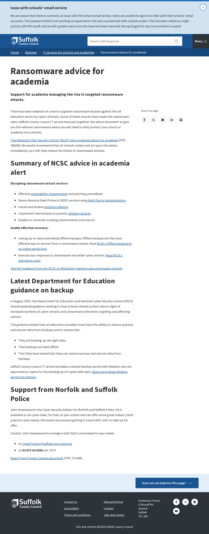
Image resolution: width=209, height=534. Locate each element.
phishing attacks (79, 213)
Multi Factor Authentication (107, 200)
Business (31, 52)
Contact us (70, 502)
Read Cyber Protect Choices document (36, 458)
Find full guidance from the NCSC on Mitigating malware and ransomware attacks (66, 268)
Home (14, 52)
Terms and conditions (77, 515)
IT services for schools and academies (68, 52)
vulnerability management (49, 194)
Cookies (108, 508)
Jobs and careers (114, 515)
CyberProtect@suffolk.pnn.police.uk (47, 444)
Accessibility (71, 508)
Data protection (113, 502)
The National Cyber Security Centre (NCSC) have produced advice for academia (64, 140)
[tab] (201, 41)
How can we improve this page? (167, 483)
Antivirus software (56, 207)
